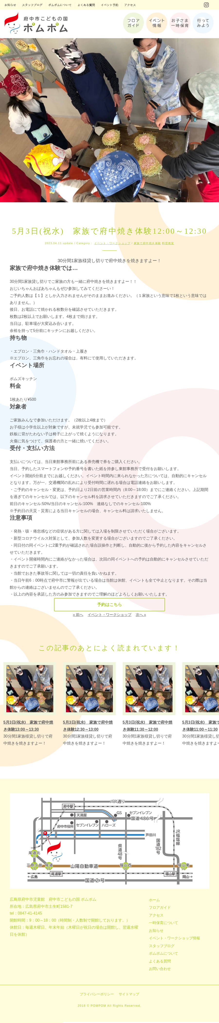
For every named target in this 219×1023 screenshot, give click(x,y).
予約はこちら (109, 605)
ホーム (154, 901)
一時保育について (163, 924)
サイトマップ (129, 995)
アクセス (156, 916)
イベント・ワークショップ (112, 243)
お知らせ (156, 932)
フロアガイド (160, 909)
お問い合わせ (160, 970)
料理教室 (168, 243)
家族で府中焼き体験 (147, 243)
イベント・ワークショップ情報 (174, 939)
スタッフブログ (161, 947)
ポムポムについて (163, 954)
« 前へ (78, 616)
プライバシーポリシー (97, 995)
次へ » (141, 616)
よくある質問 (160, 962)
